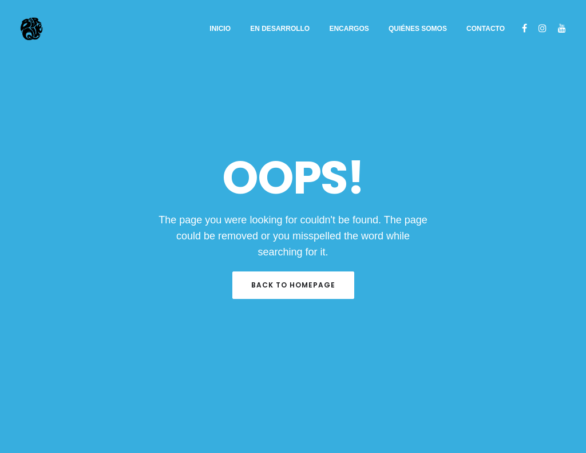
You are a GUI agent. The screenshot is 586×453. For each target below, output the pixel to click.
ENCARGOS (349, 29)
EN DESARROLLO (280, 29)
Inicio (220, 29)
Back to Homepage (293, 285)
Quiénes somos (418, 29)
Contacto (485, 29)
